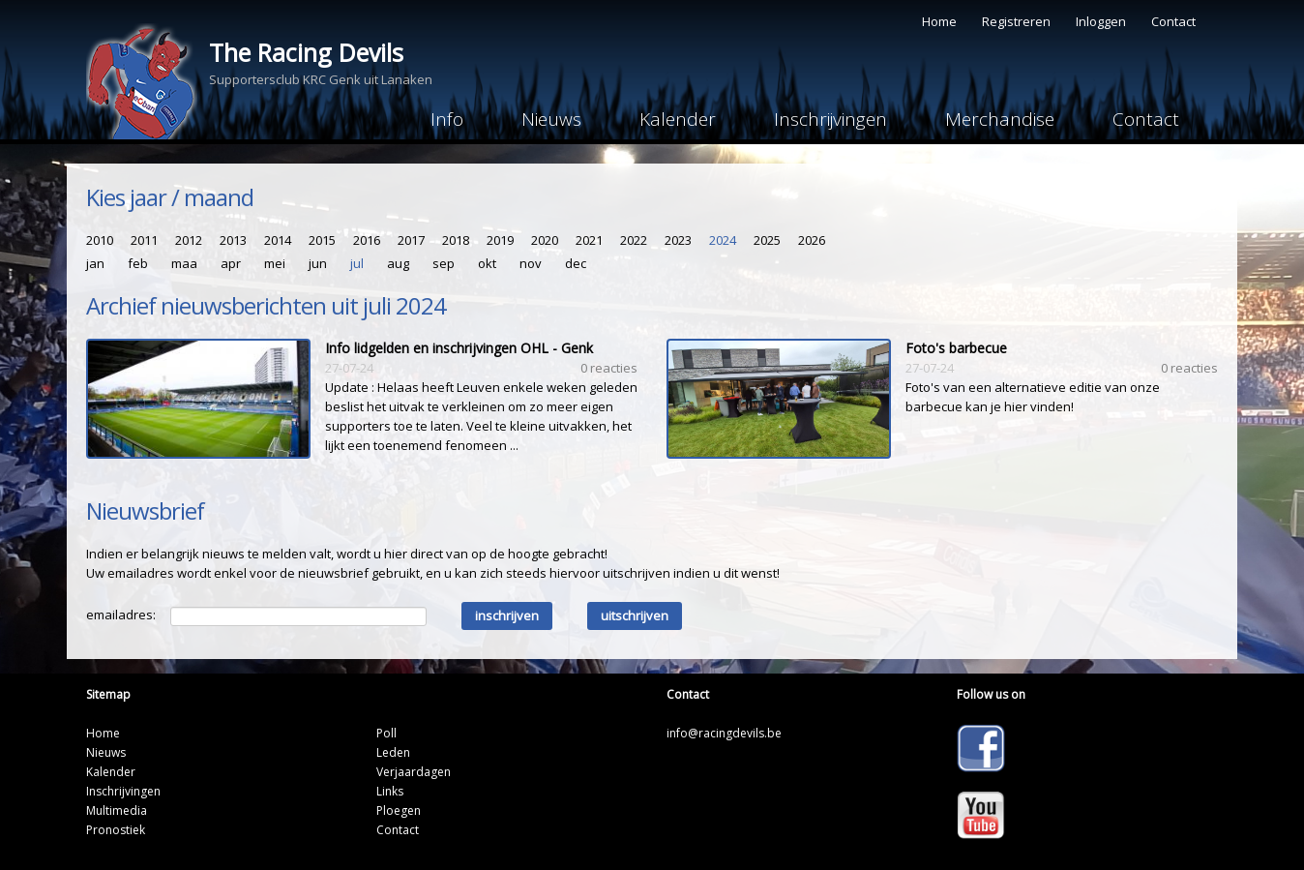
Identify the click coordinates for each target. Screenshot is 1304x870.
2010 (99, 240)
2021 (589, 240)
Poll (386, 733)
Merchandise (999, 119)
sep (443, 263)
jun (318, 263)
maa (184, 263)
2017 (411, 240)
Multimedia (116, 810)
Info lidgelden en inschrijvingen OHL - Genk (459, 348)
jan (95, 263)
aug (398, 263)
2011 (144, 240)
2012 (188, 240)
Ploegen (398, 810)
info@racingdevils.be (724, 733)
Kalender (677, 119)
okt (487, 263)
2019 (500, 240)
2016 (366, 240)
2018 (455, 240)
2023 (678, 240)
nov (530, 263)
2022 (633, 240)
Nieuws (551, 119)
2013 (233, 240)
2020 (544, 240)
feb (138, 263)
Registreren (1016, 21)
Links (389, 791)
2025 (767, 240)
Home (939, 21)
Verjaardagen (413, 772)
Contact (1173, 21)
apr (231, 263)
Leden (393, 752)
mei (274, 263)
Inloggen (1101, 21)
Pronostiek (115, 830)
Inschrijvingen (830, 119)
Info (446, 119)
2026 (811, 240)
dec (575, 263)
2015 (322, 240)
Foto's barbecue (956, 348)
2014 (277, 240)
